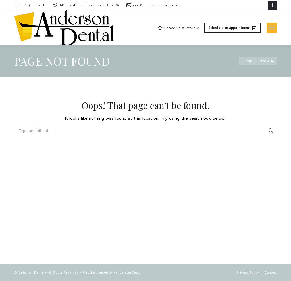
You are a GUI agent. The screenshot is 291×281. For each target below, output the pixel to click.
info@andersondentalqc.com (152, 5)
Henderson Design (128, 272)
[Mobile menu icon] (272, 28)
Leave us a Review (178, 27)
